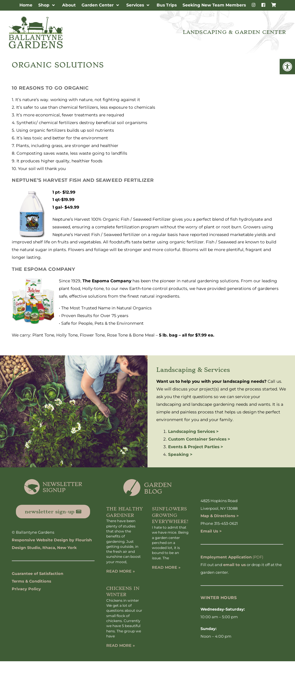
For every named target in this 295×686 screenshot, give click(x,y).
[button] (287, 66)
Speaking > (180, 454)
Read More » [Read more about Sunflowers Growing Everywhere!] (166, 567)
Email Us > (211, 531)
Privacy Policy (26, 588)
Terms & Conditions (31, 581)
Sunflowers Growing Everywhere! (170, 515)
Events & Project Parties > (195, 446)
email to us (234, 564)
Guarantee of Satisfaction (37, 573)
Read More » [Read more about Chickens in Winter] (120, 645)
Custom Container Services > (199, 439)
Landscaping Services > (193, 431)
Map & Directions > (219, 515)
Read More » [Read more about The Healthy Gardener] (120, 571)
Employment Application (226, 557)
